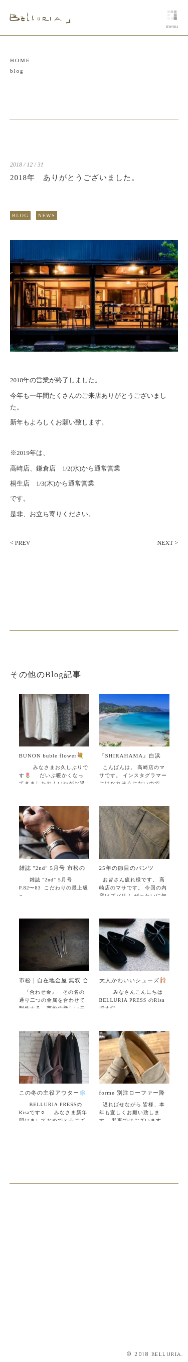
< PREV (20, 542)
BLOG (20, 215)
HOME (20, 60)
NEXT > (167, 542)
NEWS (46, 215)
